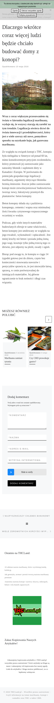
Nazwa (14, 437)
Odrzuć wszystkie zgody (31, 11)
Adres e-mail (19, 448)
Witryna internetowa (25, 460)
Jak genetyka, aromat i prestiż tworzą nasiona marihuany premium (27, 576)
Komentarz (17, 415)
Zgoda (15, 11)
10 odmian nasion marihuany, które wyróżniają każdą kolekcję (25, 568)
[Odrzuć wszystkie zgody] (50, 10)
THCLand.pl (16, 692)
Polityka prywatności (27, 15)
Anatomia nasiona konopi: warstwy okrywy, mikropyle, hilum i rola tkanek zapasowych (26, 583)
